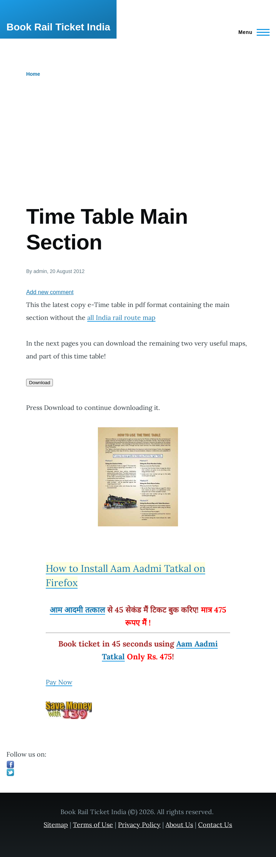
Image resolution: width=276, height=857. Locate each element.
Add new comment (50, 292)
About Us (179, 825)
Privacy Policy (139, 825)
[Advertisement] (138, 150)
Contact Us (215, 825)
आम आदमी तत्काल (77, 610)
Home (33, 74)
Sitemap (56, 825)
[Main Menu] (252, 32)
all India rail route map (121, 317)
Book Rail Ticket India (58, 27)
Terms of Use (93, 825)
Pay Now (59, 682)
